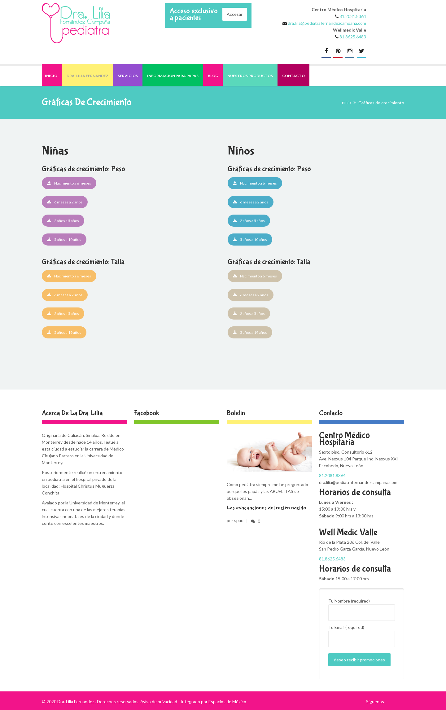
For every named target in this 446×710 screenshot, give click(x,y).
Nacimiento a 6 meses (69, 183)
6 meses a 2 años (64, 202)
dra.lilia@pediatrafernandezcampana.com (326, 23)
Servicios (128, 75)
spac (238, 520)
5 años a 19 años (64, 332)
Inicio (51, 75)
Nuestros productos (250, 75)
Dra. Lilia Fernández (87, 75)
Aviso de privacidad (158, 701)
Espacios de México (227, 701)
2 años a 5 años (63, 220)
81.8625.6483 (352, 36)
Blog (213, 75)
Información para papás (173, 75)
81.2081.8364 (352, 16)
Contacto (293, 75)
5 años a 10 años (64, 239)
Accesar (235, 14)
